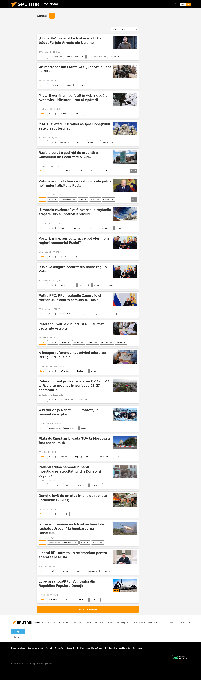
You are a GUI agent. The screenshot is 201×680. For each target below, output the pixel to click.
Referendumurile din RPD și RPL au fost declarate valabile (71, 326)
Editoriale (172, 622)
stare (81, 199)
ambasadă (104, 457)
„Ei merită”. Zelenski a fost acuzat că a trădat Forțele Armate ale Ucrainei (70, 40)
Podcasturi (139, 622)
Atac (62, 514)
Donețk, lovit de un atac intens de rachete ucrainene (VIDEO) (73, 497)
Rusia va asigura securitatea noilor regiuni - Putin (74, 269)
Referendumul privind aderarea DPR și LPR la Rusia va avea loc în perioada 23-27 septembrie (74, 385)
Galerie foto (53, 600)
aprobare (106, 142)
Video (183, 622)
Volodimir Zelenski (73, 56)
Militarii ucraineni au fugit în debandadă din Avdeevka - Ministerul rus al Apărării (75, 97)
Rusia (51, 114)
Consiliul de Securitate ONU (87, 171)
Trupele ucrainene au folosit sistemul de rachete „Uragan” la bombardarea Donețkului (71, 528)
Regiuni (63, 228)
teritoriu (89, 457)
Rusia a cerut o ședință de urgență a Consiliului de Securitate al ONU (68, 154)
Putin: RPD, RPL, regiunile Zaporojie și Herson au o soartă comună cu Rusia (70, 297)
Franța (68, 85)
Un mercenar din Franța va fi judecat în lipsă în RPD (75, 69)
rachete (74, 514)
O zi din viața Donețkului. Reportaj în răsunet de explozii (69, 412)
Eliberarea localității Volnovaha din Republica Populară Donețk (67, 583)
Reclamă (70, 648)
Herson (90, 228)
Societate (64, 622)
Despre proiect (18, 648)
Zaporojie (104, 228)
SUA (117, 457)
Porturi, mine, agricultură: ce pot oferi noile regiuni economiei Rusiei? (74, 240)
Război (93, 199)
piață (77, 457)
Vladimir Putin (65, 199)
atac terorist (65, 142)
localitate (79, 600)
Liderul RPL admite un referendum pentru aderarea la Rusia (73, 554)
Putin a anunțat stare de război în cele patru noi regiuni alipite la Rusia (75, 183)
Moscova (63, 457)
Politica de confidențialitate (89, 648)
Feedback (137, 648)
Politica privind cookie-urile (117, 648)
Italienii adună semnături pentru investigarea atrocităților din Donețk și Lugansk (70, 471)
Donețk (42, 16)
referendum (64, 371)
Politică (51, 571)
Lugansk (106, 199)
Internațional (53, 56)
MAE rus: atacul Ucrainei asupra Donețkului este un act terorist (74, 126)
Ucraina (113, 56)
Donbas (63, 257)
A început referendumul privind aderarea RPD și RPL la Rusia (72, 354)
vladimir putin (65, 285)
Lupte (93, 600)
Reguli (49, 648)
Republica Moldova (95, 622)
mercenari (82, 85)
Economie (77, 622)
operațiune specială (95, 56)
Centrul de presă (35, 648)
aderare (77, 228)
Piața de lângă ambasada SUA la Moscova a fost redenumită (74, 440)
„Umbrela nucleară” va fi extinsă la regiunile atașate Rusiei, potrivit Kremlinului (75, 211)
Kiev (79, 142)
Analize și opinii (156, 622)
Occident (91, 142)
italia (67, 485)
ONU (68, 171)
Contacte (59, 648)
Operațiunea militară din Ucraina (61, 428)
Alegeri (63, 342)
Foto (66, 600)
